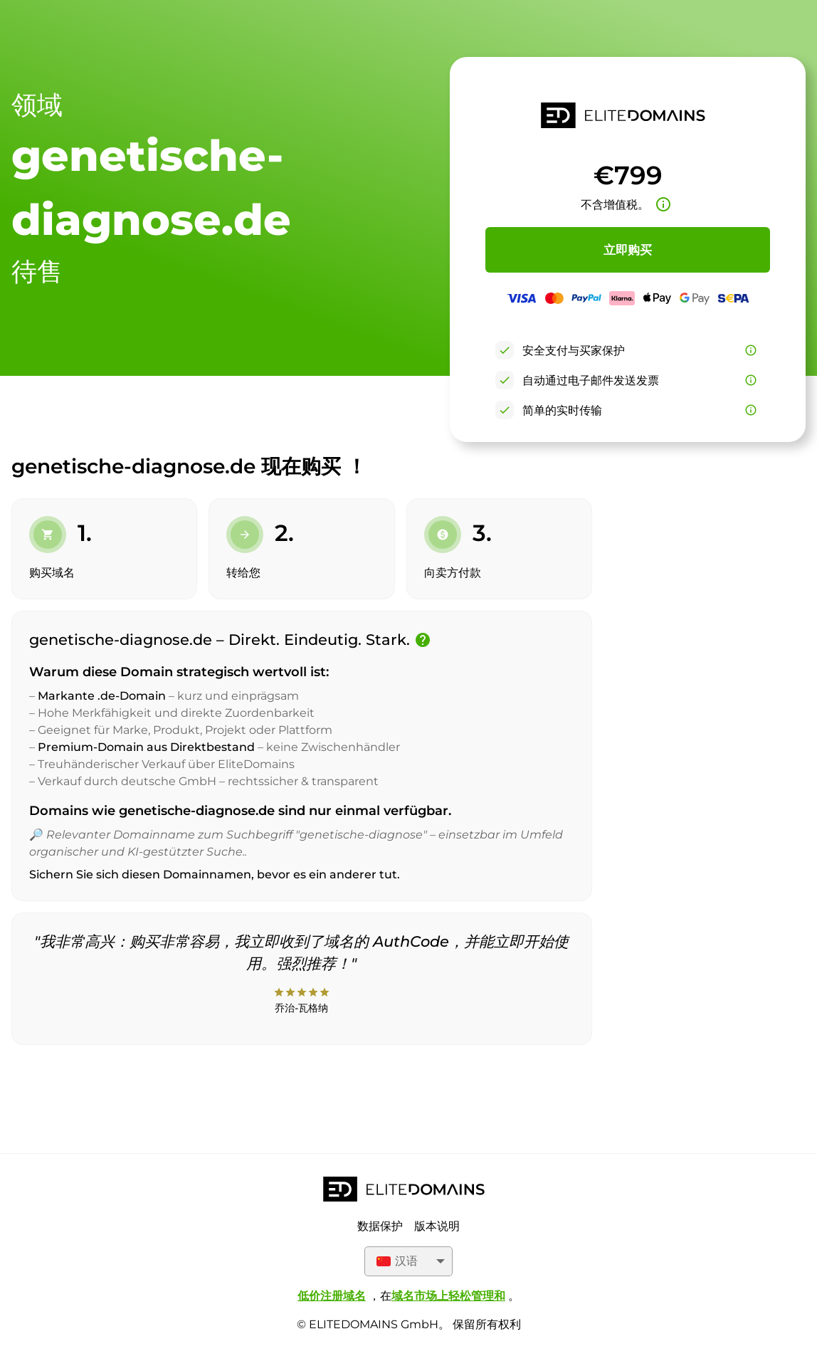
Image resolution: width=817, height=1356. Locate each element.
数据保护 (380, 1226)
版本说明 (437, 1226)
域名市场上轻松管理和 (448, 1296)
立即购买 (627, 250)
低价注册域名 (331, 1296)
